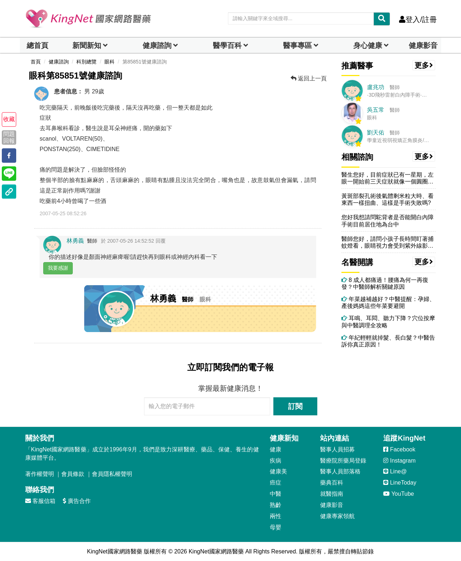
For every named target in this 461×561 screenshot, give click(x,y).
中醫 (275, 494)
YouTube (398, 494)
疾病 (275, 461)
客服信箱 (40, 501)
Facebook (399, 449)
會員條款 (72, 474)
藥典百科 (331, 483)
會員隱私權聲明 (112, 474)
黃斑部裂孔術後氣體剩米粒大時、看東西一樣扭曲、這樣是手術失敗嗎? (387, 199)
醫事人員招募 (337, 449)
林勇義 (75, 241)
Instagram (399, 461)
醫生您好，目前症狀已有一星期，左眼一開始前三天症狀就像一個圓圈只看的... (387, 178)
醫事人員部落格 (340, 471)
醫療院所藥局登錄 (343, 461)
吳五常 (375, 110)
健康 (275, 449)
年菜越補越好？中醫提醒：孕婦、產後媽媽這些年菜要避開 (388, 302)
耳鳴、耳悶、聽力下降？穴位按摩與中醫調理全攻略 (388, 321)
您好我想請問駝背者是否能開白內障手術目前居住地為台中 (387, 220)
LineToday (399, 483)
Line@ (395, 471)
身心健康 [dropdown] (367, 45)
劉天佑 (375, 132)
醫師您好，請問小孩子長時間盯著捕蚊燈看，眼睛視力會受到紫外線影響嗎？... (387, 242)
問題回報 (9, 137)
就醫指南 (331, 494)
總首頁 (37, 45)
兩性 (275, 516)
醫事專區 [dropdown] (297, 45)
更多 (424, 65)
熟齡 (275, 505)
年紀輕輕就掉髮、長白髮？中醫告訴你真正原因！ (388, 341)
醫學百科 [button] (227, 45)
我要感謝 (58, 268)
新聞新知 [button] (86, 45)
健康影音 (423, 45)
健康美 (278, 471)
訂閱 (295, 406)
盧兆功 (375, 87)
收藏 (9, 119)
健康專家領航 (337, 516)
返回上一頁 (309, 78)
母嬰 (275, 527)
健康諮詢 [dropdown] (157, 45)
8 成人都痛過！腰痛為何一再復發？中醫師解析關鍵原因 (385, 283)
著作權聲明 (39, 474)
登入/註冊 (418, 19)
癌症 (275, 483)
